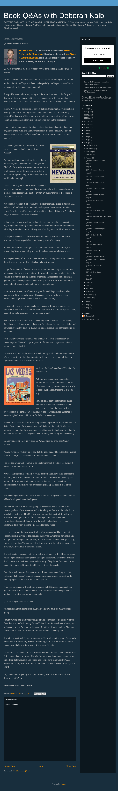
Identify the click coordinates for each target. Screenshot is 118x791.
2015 (86, 143)
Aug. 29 (88, 173)
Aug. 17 (88, 238)
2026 (86, 109)
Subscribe (97, 60)
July (87, 279)
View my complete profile (90, 319)
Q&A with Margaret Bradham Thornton (99, 216)
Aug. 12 (88, 263)
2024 (86, 115)
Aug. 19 (88, 226)
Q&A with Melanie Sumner (95, 170)
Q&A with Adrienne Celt (94, 266)
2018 (86, 133)
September (90, 155)
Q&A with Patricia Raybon (95, 195)
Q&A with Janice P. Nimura (95, 260)
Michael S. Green (27, 50)
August (89, 158)
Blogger (63, 784)
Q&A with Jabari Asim (93, 250)
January (89, 298)
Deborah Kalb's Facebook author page (97, 87)
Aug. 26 (88, 191)
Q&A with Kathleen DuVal (95, 256)
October (89, 152)
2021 (86, 124)
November (90, 149)
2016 (86, 140)
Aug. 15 (88, 247)
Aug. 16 (88, 241)
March (88, 291)
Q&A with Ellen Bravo (93, 272)
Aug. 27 (88, 185)
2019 (86, 130)
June (88, 282)
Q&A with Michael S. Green (95, 161)
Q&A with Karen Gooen (94, 244)
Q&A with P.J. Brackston (94, 201)
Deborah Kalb (89, 316)
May (88, 285)
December (90, 145)
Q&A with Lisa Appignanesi (95, 188)
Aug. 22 (88, 213)
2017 (86, 137)
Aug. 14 (88, 253)
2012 (86, 308)
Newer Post (9, 766)
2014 (86, 301)
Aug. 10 (88, 275)
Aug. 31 (88, 164)
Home (40, 766)
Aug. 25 (88, 198)
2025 (86, 112)
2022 (86, 121)
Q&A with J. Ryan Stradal (95, 223)
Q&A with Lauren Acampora (95, 229)
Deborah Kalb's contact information (96, 82)
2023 (86, 118)
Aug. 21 (88, 219)
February (89, 294)
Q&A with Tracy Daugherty (95, 176)
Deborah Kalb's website (92, 85)
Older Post (71, 766)
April (88, 288)
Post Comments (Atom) (22, 771)
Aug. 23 (88, 207)
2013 (86, 305)
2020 (86, 127)
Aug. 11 (88, 269)
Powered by (98, 68)
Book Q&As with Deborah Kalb (54, 15)
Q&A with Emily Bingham (94, 235)
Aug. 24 (88, 204)
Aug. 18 (88, 232)
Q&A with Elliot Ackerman (95, 210)
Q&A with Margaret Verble (95, 182)
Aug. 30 (88, 167)
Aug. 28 (88, 179)
